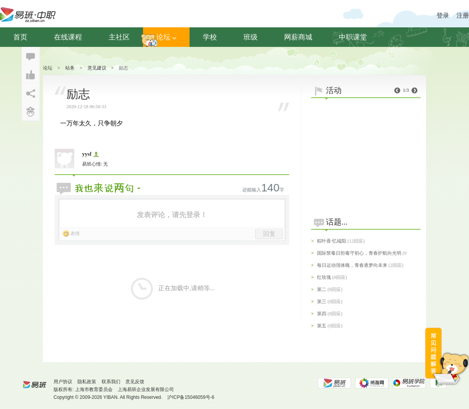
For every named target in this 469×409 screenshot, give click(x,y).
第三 (321, 301)
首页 (20, 37)
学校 (210, 37)
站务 (70, 68)
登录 (443, 15)
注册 (462, 15)
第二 (321, 289)
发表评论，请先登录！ (172, 215)
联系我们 (111, 381)
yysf (86, 154)
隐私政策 (86, 381)
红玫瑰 (324, 277)
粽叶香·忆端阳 (331, 241)
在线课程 (68, 37)
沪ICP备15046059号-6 (190, 397)
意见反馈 (134, 381)
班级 (250, 37)
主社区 (119, 37)
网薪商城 (298, 37)
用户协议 (63, 381)
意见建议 (97, 68)
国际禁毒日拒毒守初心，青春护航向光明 (359, 253)
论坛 (166, 37)
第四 (321, 313)
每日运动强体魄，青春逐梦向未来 (352, 265)
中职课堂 (353, 37)
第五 (321, 326)
